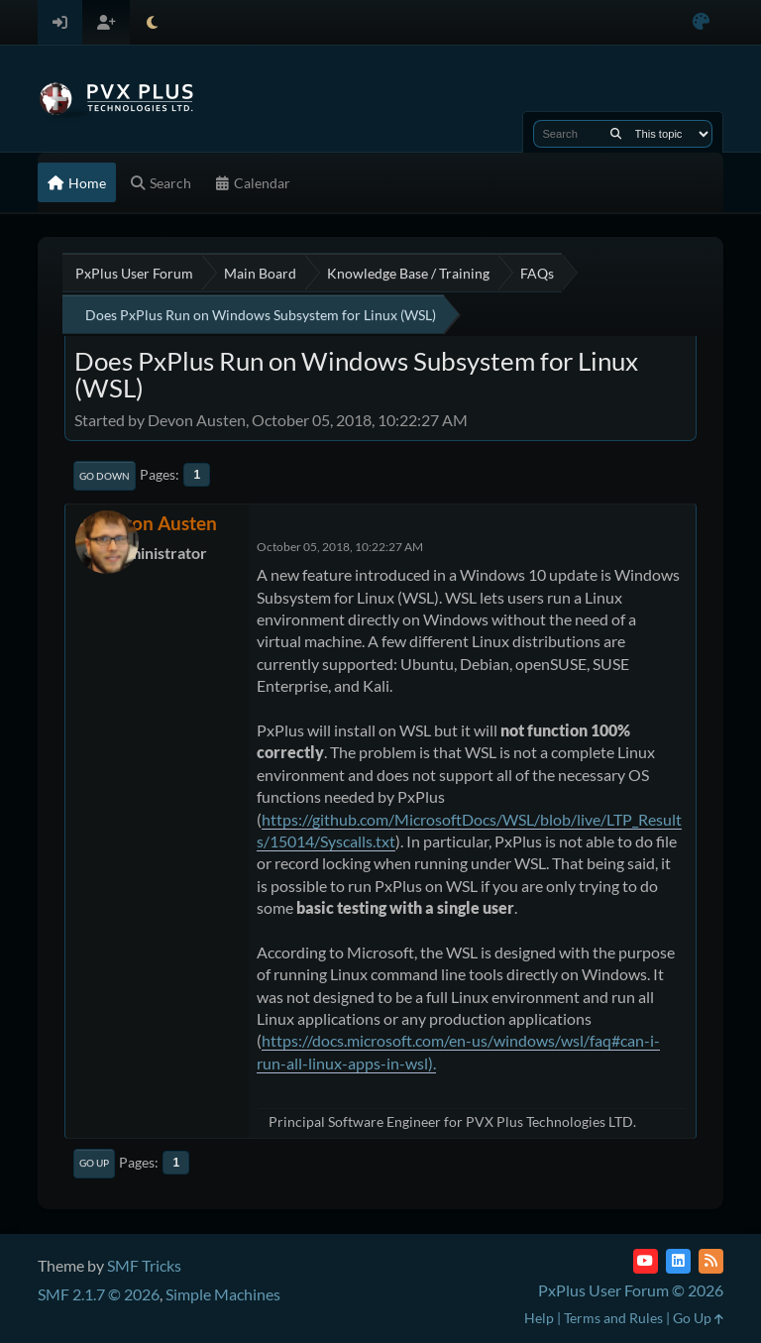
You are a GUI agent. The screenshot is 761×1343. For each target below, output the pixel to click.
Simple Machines (222, 1294)
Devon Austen (157, 522)
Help (539, 1317)
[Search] (615, 134)
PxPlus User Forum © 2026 (630, 1290)
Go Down (104, 476)
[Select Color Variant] (701, 22)
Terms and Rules (613, 1317)
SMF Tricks (144, 1265)
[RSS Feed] (711, 1261)
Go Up (94, 1163)
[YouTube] (645, 1261)
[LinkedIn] (678, 1261)
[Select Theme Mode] (152, 22)
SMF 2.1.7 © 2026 (99, 1294)
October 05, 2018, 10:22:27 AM (340, 546)
